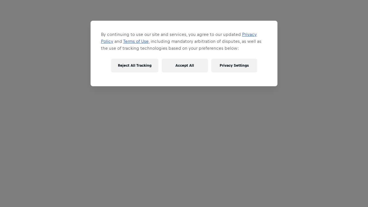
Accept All (184, 65)
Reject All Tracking (135, 65)
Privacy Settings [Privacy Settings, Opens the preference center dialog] (234, 65)
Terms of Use (136, 41)
